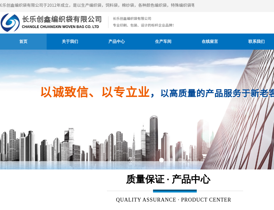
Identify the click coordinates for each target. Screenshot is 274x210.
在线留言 (210, 41)
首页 (23, 41)
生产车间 (163, 41)
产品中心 (116, 41)
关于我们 (70, 41)
